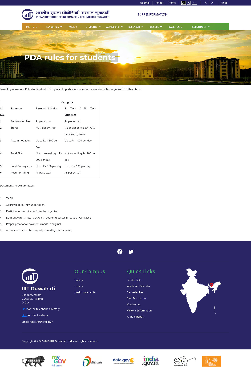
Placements (175, 26)
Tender (159, 2)
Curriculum (134, 304)
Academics (52, 26)
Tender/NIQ (134, 280)
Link (24, 309)
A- (183, 2)
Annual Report (135, 316)
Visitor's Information (139, 310)
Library (78, 286)
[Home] (65, 14)
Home (172, 2)
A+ (194, 2)
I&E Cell (154, 26)
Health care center (85, 292)
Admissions (112, 26)
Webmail (145, 2)
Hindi (223, 2)
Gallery (78, 280)
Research (134, 26)
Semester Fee (135, 292)
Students (91, 26)
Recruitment (198, 26)
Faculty (72, 26)
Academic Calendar (138, 286)
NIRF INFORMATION (152, 14)
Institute (31, 26)
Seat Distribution (137, 298)
